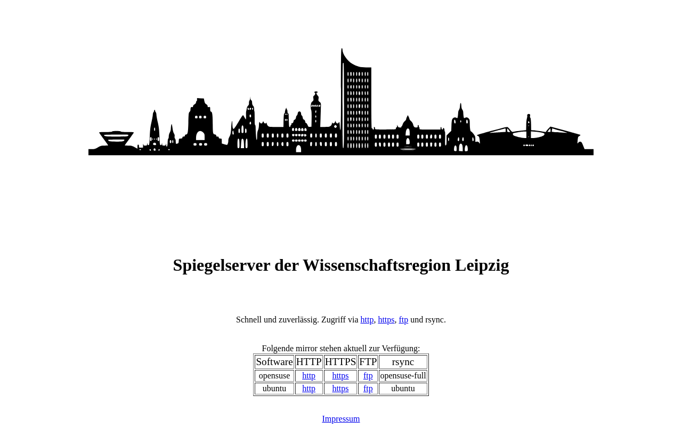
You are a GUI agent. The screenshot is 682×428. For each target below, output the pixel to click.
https (386, 319)
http (367, 319)
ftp (404, 319)
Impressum (341, 418)
